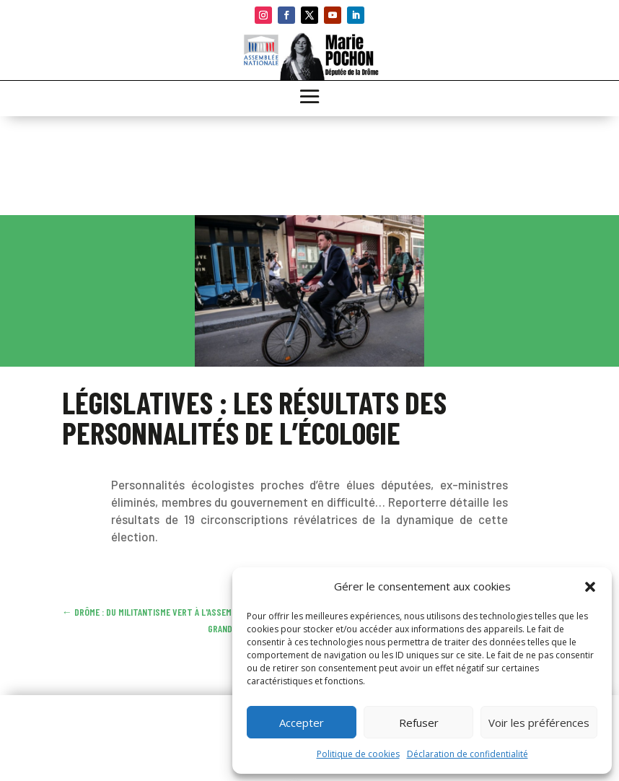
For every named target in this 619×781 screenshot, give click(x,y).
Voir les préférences (538, 722)
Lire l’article (160, 464)
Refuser (419, 722)
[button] (590, 587)
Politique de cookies (358, 754)
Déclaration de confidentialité (467, 754)
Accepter (301, 722)
